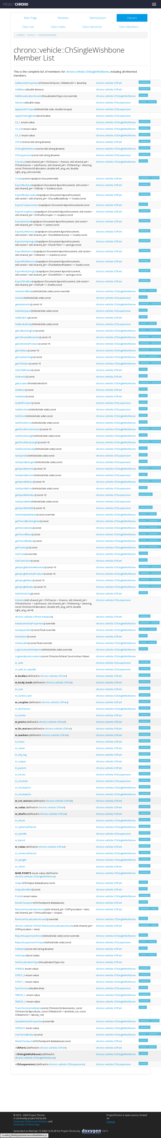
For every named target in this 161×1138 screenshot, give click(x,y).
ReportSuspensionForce (28, 935)
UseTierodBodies (25, 1034)
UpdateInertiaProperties (29, 1021)
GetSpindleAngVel (25, 462)
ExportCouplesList (25, 211)
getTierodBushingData (27, 521)
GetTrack (20, 554)
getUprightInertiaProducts (29, 573)
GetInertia (20, 376)
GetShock (20, 416)
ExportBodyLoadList (26, 195)
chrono (20, 35)
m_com (19, 689)
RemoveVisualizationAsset (30, 909)
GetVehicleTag (23, 593)
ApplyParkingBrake (26, 115)
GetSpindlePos (23, 488)
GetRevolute (22, 409)
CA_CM (19, 129)
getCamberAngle (24, 357)
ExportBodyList (23, 185)
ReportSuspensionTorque (30, 942)
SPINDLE (19, 968)
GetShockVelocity (25, 449)
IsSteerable (21, 643)
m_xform (20, 866)
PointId (19, 896)
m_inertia (20, 715)
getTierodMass (23, 534)
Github (111, 1122)
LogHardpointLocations (28, 656)
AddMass (20, 89)
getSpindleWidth (24, 508)
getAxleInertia (23, 304)
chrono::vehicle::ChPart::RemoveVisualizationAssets (44, 925)
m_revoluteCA (23, 787)
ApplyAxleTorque (24, 109)
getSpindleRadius (25, 495)
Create (19, 178)
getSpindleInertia (24, 468)
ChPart (19, 142)
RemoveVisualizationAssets (31, 919)
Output (19, 883)
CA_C (18, 122)
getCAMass (21, 350)
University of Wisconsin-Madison (30, 1121)
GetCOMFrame (23, 370)
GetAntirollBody (24, 291)
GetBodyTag (22, 317)
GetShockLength (24, 435)
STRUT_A (20, 975)
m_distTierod (22, 708)
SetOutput (21, 955)
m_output (20, 761)
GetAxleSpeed (23, 311)
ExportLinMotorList (25, 231)
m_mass (19, 741)
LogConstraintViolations (28, 649)
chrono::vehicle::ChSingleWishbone (87, 71)
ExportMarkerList (24, 251)
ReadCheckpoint (24, 902)
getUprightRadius (25, 587)
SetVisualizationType (27, 962)
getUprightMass (24, 580)
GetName (20, 396)
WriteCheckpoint (24, 1041)
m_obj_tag (20, 754)
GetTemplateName (26, 514)
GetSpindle (21, 455)
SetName (20, 949)
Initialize (19, 600)
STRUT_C (20, 981)
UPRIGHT (20, 1028)
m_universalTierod (25, 853)
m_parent (20, 768)
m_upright (20, 859)
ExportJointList (23, 221)
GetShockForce (23, 422)
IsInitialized (21, 636)
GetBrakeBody (23, 324)
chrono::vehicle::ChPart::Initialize (33, 616)
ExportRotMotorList (26, 261)
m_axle (19, 663)
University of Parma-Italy (26, 1124)
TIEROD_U (20, 1001)
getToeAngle (22, 547)
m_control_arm (23, 695)
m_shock (20, 820)
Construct (20, 161)
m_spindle (21, 833)
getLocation (21, 383)
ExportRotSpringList (26, 271)
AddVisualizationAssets (28, 96)
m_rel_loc (20, 774)
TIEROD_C (20, 995)
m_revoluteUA (23, 794)
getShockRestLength (26, 442)
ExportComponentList (27, 205)
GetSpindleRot (23, 501)
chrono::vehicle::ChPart (109, 83)
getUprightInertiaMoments (30, 567)
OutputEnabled (23, 889)
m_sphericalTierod (25, 827)
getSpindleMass (24, 481)
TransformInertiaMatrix (28, 1008)
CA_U (18, 135)
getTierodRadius (24, 541)
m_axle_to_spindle (25, 669)
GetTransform (23, 560)
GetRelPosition (23, 403)
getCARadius (22, 363)
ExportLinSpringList (26, 241)
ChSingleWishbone (47, 35)
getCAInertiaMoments (27, 337)
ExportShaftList (23, 281)
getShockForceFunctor (27, 429)
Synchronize (22, 988)
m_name (20, 748)
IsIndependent (23, 630)
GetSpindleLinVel (24, 475)
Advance (20, 102)
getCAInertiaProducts (27, 343)
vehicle (31, 35)
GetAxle (19, 297)
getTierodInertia (24, 528)
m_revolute (21, 781)
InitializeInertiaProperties (29, 623)
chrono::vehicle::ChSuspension (113, 102)
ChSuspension (23, 155)
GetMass (20, 390)
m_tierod (20, 840)
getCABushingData (25, 330)
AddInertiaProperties (27, 83)
